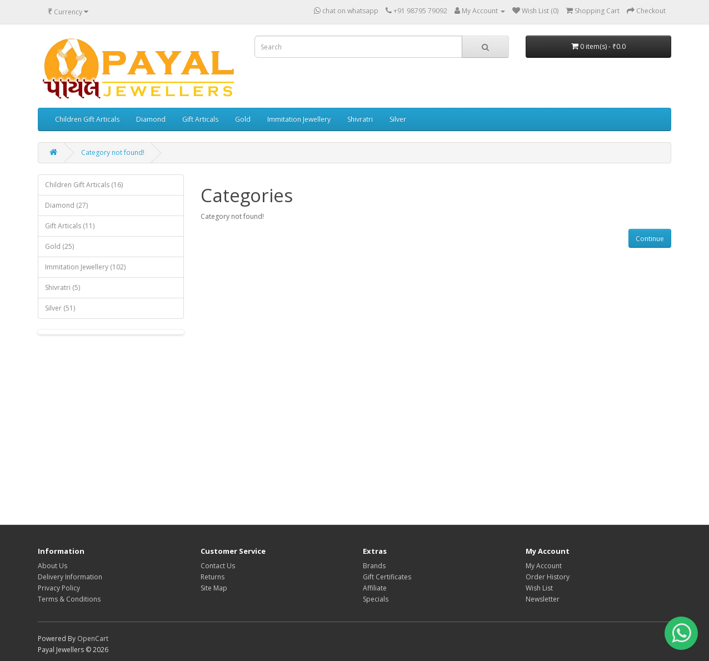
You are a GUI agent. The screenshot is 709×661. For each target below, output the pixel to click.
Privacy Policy (59, 588)
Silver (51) (60, 308)
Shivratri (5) (62, 287)
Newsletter (543, 599)
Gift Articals (200, 119)
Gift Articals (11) (69, 226)
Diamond (151, 119)
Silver (398, 119)
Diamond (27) (66, 205)
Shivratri (360, 119)
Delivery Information (70, 577)
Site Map (214, 588)
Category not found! (112, 152)
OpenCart (92, 638)
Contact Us (218, 565)
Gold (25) (59, 246)
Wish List (539, 588)
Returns (212, 577)
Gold (243, 119)
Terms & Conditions (69, 599)
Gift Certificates (387, 577)
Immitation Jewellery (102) (85, 267)
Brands (374, 565)
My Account (544, 565)
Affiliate (375, 588)
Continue (650, 238)
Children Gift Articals (87, 119)
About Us (52, 565)
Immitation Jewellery (299, 119)
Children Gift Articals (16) (84, 184)
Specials (375, 599)
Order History (548, 577)
